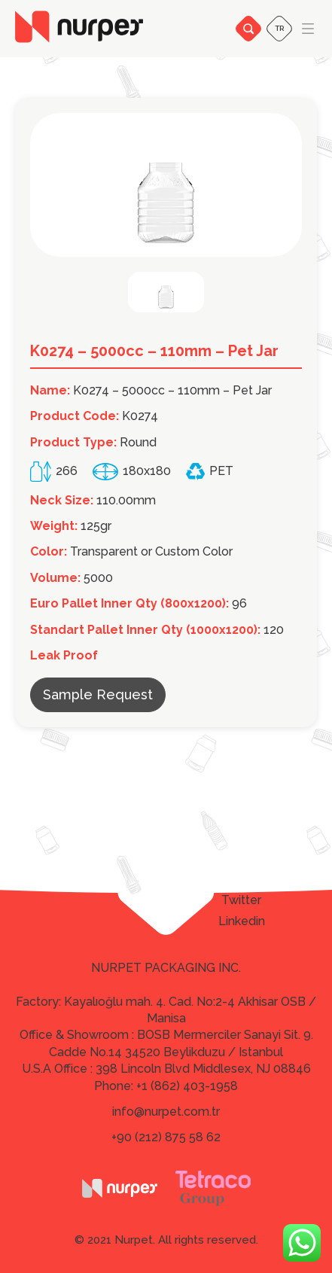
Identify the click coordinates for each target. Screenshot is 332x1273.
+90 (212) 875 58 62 (166, 1137)
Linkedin (241, 921)
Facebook (241, 879)
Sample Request (98, 694)
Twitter (241, 900)
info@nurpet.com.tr (166, 1111)
